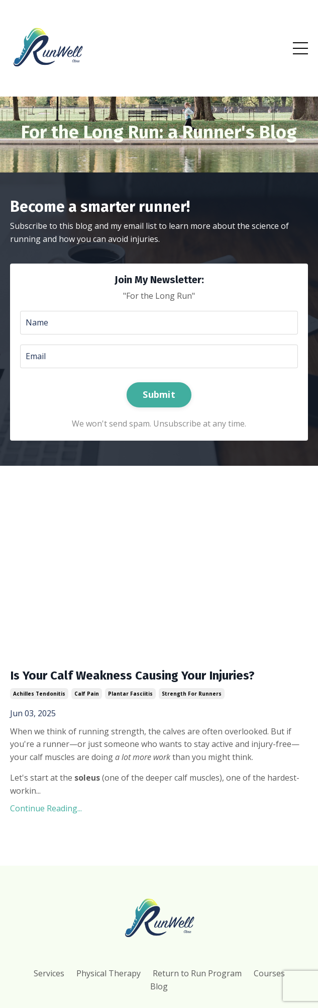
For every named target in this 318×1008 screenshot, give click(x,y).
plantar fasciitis (130, 693)
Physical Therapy (108, 973)
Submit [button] (159, 394)
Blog (159, 986)
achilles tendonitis (39, 693)
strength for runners (192, 693)
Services (49, 973)
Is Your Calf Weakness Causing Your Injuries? (132, 675)
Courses (269, 973)
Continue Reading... (46, 808)
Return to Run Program (197, 973)
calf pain (86, 693)
